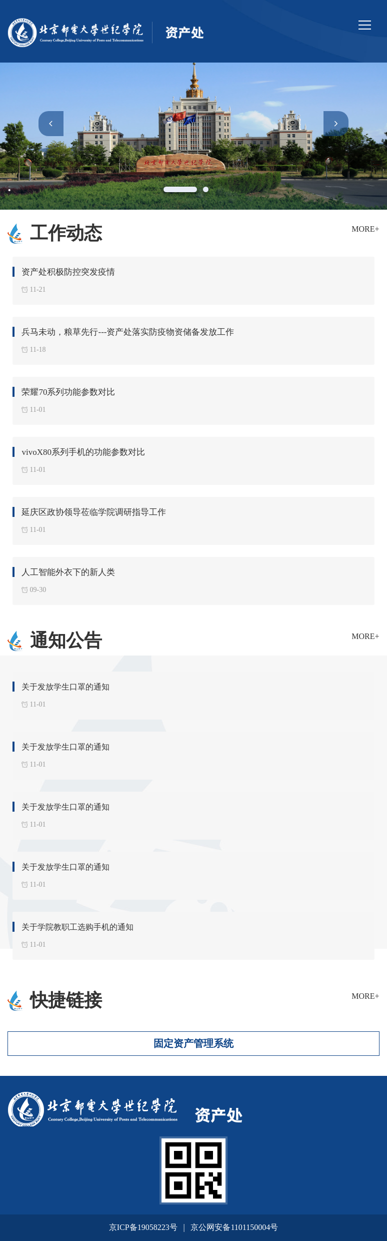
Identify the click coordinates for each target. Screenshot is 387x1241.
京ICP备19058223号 (143, 1227)
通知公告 (66, 641)
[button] (51, 123)
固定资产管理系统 (194, 1043)
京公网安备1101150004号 (234, 1227)
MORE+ (365, 229)
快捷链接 (66, 1000)
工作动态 (66, 233)
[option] (193, 136)
